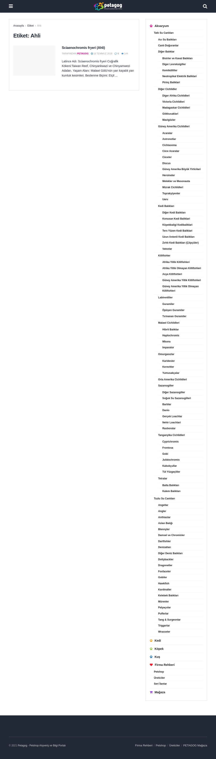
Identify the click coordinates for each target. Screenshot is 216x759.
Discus (166, 163)
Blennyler (164, 529)
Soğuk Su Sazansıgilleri (176, 398)
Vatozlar (167, 248)
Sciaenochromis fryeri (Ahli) (83, 48)
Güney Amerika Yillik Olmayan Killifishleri (180, 288)
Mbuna (166, 341)
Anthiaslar (164, 517)
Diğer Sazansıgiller (173, 392)
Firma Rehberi (162, 664)
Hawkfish (163, 583)
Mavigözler (169, 119)
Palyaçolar (164, 607)
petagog (83, 53)
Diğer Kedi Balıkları (174, 212)
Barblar (166, 404)
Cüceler (167, 157)
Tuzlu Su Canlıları (164, 498)
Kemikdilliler (169, 70)
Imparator (168, 347)
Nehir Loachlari (171, 422)
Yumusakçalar (171, 372)
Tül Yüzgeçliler (171, 471)
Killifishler (164, 255)
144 (124, 53)
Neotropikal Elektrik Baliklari (179, 76)
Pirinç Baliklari (171, 82)
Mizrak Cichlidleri (172, 187)
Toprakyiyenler (171, 193)
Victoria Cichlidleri (173, 101)
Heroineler (168, 175)
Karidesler (168, 360)
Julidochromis (171, 459)
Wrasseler (164, 631)
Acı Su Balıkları (167, 39)
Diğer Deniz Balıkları (170, 553)
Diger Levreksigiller (174, 64)
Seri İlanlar (160, 683)
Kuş (155, 656)
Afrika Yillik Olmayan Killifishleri (181, 268)
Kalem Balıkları (171, 491)
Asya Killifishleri (172, 274)
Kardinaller (164, 589)
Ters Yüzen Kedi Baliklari (177, 230)
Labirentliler (165, 297)
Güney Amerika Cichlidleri (174, 126)
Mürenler (163, 601)
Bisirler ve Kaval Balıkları (177, 58)
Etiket (30, 25)
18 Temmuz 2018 (101, 53)
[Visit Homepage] (107, 6)
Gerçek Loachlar (172, 416)
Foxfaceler (164, 571)
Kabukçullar (169, 465)
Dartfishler (164, 541)
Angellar (163, 505)
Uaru (165, 199)
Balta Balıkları (170, 485)
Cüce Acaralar (170, 151)
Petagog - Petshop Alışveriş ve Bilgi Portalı (42, 745)
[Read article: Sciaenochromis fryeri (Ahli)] (34, 61)
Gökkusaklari (170, 113)
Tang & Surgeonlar (169, 619)
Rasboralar (169, 428)
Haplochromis (170, 335)
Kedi (155, 640)
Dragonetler (165, 565)
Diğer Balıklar (166, 51)
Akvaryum (159, 26)
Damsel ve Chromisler (171, 535)
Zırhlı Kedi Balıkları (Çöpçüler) (180, 242)
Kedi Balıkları (166, 206)
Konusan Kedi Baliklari (176, 218)
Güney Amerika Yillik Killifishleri (181, 280)
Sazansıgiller (166, 385)
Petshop (159, 671)
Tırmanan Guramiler (174, 316)
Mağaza (157, 692)
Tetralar (162, 478)
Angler (162, 511)
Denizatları (164, 547)
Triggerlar (164, 625)
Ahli (39, 25)
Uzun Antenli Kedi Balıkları (178, 236)
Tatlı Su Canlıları (164, 32)
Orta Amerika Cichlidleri (172, 379)
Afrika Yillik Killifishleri (176, 262)
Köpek (157, 648)
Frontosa (167, 447)
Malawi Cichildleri (169, 322)
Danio (165, 410)
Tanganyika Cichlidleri (171, 435)
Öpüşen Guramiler (173, 310)
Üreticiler (159, 677)
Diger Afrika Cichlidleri (176, 95)
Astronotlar (169, 139)
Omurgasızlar (166, 354)
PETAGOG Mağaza (195, 745)
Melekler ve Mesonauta (176, 181)
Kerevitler (168, 366)
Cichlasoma (169, 145)
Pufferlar (163, 613)
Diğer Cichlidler (167, 89)
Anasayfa (18, 25)
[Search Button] (205, 6)
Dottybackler (166, 559)
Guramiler (168, 304)
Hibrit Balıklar (170, 329)
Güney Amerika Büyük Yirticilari (181, 169)
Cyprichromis (170, 441)
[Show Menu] (11, 6)
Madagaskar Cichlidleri (176, 107)
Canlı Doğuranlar (168, 45)
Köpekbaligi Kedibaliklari (177, 224)
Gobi (165, 453)
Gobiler (162, 577)
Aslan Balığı (165, 523)
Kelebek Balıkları (168, 595)
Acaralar (167, 133)
